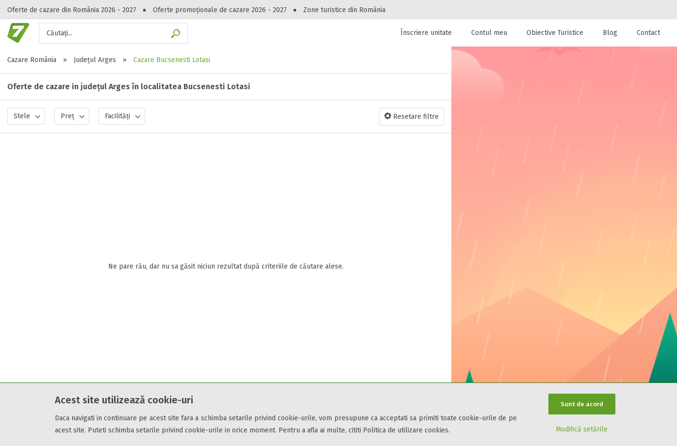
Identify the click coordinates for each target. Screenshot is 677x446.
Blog (610, 33)
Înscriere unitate (426, 33)
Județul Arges (95, 60)
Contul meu (489, 33)
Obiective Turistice (555, 33)
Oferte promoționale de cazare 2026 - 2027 (220, 10)
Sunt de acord (582, 403)
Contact (648, 33)
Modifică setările (582, 430)
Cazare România (31, 60)
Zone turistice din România (344, 10)
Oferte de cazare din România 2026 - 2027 (71, 10)
